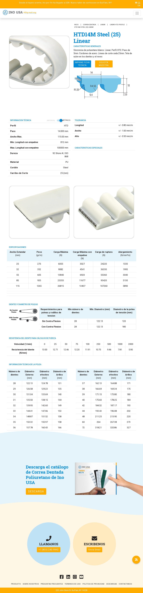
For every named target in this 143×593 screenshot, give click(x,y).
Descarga (36, 491)
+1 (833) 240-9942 (49, 549)
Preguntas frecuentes (52, 584)
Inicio (76, 24)
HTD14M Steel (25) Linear (83, 27)
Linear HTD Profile (117, 24)
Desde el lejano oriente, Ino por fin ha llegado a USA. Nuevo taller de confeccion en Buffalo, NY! (65, 3)
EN (139, 5)
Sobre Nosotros (31, 584)
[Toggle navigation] (137, 13)
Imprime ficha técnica (82, 63)
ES (139, 3)
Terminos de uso (73, 584)
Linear (102, 24)
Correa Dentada (89, 24)
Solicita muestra (104, 63)
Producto (16, 584)
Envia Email (94, 549)
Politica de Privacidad (94, 584)
